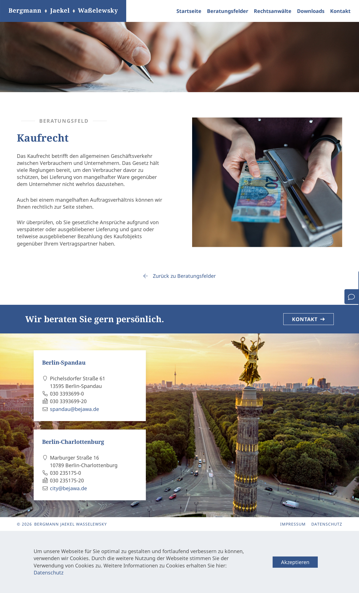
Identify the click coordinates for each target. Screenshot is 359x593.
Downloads (311, 11)
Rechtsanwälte (272, 11)
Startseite (188, 11)
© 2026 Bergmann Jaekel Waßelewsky (62, 524)
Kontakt (340, 11)
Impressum (293, 524)
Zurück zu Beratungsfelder (179, 275)
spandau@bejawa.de (74, 409)
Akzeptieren (295, 562)
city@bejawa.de (68, 488)
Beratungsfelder (227, 11)
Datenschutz (326, 524)
